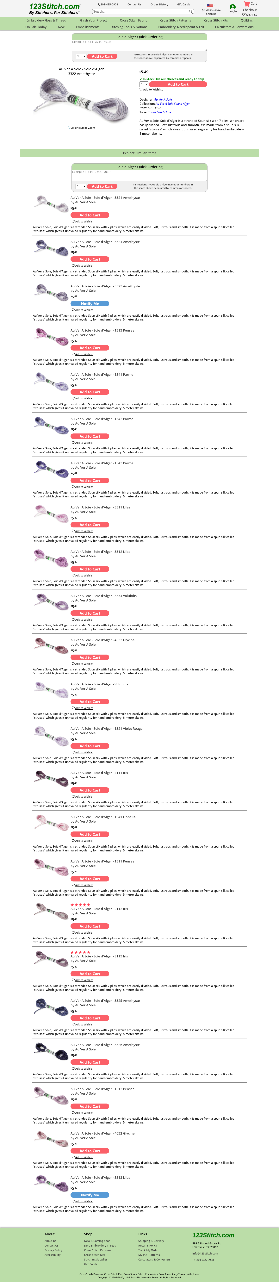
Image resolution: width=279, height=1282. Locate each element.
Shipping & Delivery (151, 1241)
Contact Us (134, 4)
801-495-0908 (108, 4)
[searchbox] (143, 11)
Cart (250, 3)
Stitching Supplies (96, 1259)
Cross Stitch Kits (94, 1255)
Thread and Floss (159, 114)
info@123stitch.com (205, 1253)
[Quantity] (81, 58)
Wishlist (249, 14)
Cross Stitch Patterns (97, 1250)
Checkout (250, 10)
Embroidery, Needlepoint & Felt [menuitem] (181, 27)
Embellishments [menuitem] (88, 27)
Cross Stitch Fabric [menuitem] (133, 20)
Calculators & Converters (154, 1259)
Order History (159, 4)
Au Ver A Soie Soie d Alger (173, 105)
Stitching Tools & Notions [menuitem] (128, 27)
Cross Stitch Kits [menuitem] (216, 20)
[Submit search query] (191, 11)
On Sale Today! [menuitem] (36, 27)
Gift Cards (183, 4)
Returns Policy (147, 1245)
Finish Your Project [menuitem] (93, 20)
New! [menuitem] (61, 27)
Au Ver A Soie (163, 101)
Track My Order (148, 1250)
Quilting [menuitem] (246, 20)
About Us (50, 1241)
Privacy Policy (53, 1250)
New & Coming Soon (97, 1241)
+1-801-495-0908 (203, 1260)
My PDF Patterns (149, 1255)
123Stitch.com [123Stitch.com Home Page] (213, 1235)
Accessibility (52, 1255)
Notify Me (90, 307)
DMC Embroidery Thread (100, 1245)
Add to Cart (178, 86)
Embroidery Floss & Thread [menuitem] (46, 20)
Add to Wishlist (151, 91)
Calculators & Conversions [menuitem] (234, 27)
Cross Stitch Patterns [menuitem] (175, 20)
